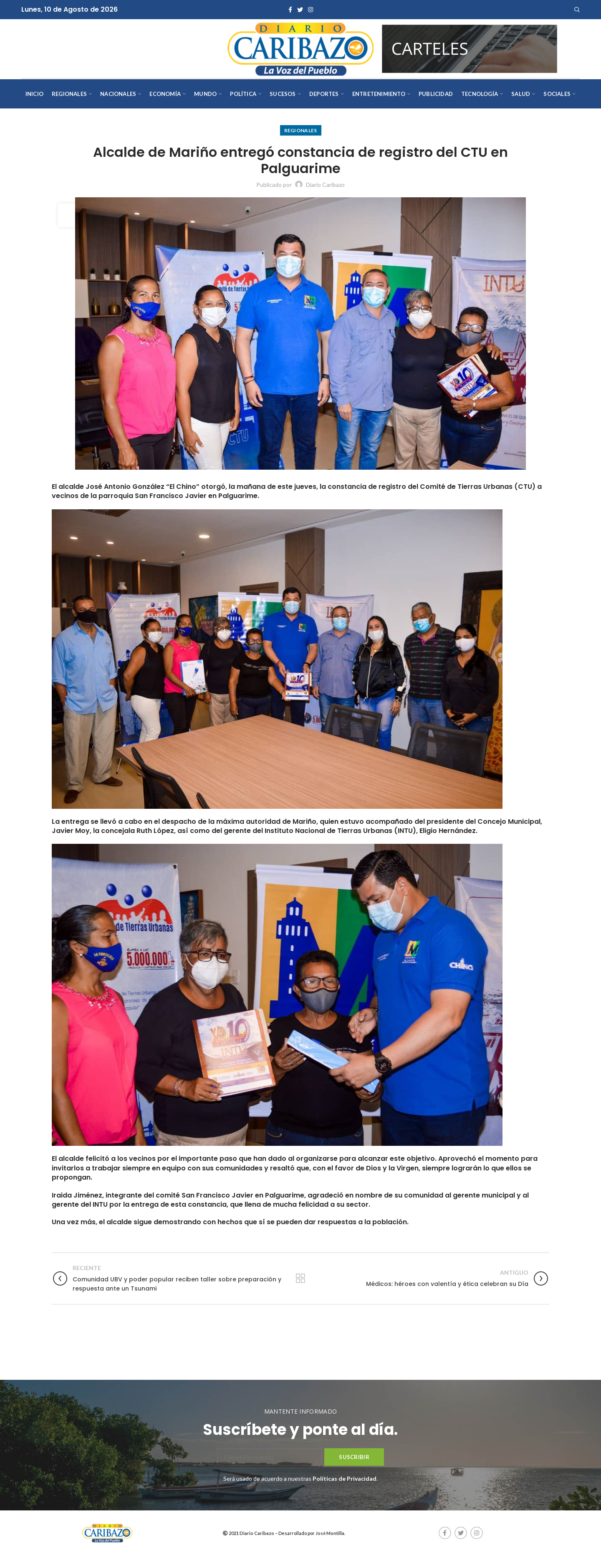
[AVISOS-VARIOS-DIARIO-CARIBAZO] (469, 47)
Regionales (300, 130)
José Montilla (330, 1533)
